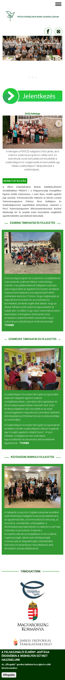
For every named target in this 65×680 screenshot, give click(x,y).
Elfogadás (9, 674)
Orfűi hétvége (32, 113)
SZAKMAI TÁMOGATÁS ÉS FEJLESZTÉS (32, 222)
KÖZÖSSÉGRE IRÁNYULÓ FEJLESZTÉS (32, 457)
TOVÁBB (9, 325)
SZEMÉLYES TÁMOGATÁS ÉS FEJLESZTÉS (32, 339)
